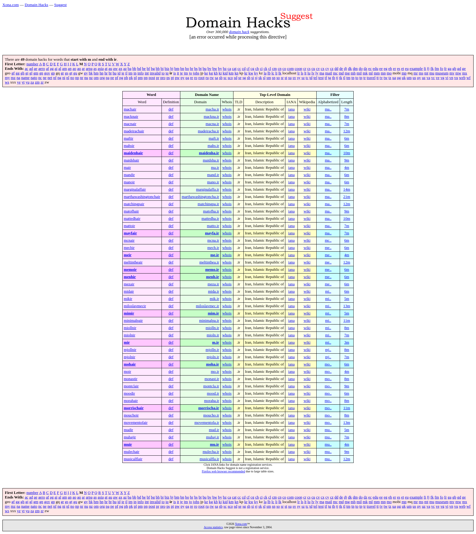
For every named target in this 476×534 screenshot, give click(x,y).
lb (268, 73)
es (398, 68)
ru (207, 78)
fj (428, 68)
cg (252, 68)
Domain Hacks (36, 4)
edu (375, 68)
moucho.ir (211, 415)
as (95, 68)
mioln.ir (213, 335)
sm (269, 78)
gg (18, 73)
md (341, 73)
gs (66, 73)
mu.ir (214, 444)
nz (91, 78)
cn (279, 68)
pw (177, 78)
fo (441, 68)
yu (27, 82)
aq (79, 68)
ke (206, 73)
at (106, 68)
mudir (128, 430)
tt (377, 78)
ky (256, 73)
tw (386, 78)
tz (390, 78)
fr (445, 68)
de (341, 68)
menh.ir (212, 277)
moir (127, 371)
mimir (129, 313)
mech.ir (213, 248)
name (25, 78)
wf (469, 78)
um (409, 78)
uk (404, 78)
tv (381, 78)
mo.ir (215, 371)
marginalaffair (135, 189)
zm (37, 82)
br (191, 68)
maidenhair (133, 153)
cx (323, 68)
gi (27, 73)
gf (13, 73)
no (72, 78)
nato (34, 78)
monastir (131, 379)
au (110, 68)
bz (224, 68)
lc (272, 73)
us (414, 78)
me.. (328, 248)
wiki (307, 109)
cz (331, 68)
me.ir (214, 255)
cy (327, 68)
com (290, 68)
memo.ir (212, 269)
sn (273, 78)
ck (265, 68)
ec (370, 68)
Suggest (60, 4)
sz (303, 78)
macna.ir (212, 124)
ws (7, 82)
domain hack (239, 31)
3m (346, 342)
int (147, 73)
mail (328, 73)
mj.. (328, 350)
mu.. (328, 430)
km (231, 73)
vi (446, 78)
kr (246, 73)
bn (182, 68)
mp (404, 73)
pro (162, 78)
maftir (128, 138)
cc (239, 68)
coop (298, 68)
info (141, 73)
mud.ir (214, 430)
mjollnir (130, 350)
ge (464, 68)
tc (307, 78)
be (144, 68)
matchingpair (134, 204)
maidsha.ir (211, 160)
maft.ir (214, 138)
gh (23, 73)
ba (129, 68)
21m (346, 197)
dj (345, 68)
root (201, 78)
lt (305, 73)
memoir (130, 269)
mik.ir (214, 299)
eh (390, 68)
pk (131, 78)
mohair (130, 364)
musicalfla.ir (209, 459)
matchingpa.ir (208, 204)
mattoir (129, 226)
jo (190, 73)
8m (346, 116)
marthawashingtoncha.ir (200, 197)
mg (347, 73)
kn (237, 73)
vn (451, 78)
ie (122, 73)
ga (449, 68)
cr (304, 68)
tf (326, 78)
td (310, 78)
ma (321, 73)
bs (196, 68)
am (64, 68)
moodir (129, 393)
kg (211, 73)
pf (116, 78)
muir (128, 444)
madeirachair (134, 131)
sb (220, 78)
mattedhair (132, 218)
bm (176, 68)
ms (421, 73)
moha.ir (212, 364)
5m (346, 299)
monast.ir (212, 379)
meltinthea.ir (209, 262)
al (59, 68)
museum (441, 73)
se (240, 78)
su (289, 78)
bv (209, 68)
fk (432, 68)
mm (377, 73)
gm (35, 73)
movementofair (136, 422)
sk (260, 78)
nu (86, 78)
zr (42, 82)
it (178, 73)
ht (110, 73)
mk (365, 73)
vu (456, 78)
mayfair (130, 233)
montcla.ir (211, 386)
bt (200, 68)
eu (407, 68)
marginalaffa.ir (207, 189)
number (32, 64)
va (428, 78)
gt (70, 73)
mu (431, 73)
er (394, 68)
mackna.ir (211, 116)
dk (350, 68)
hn (102, 73)
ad (31, 68)
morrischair (134, 408)
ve (438, 78)
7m (346, 109)
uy (419, 78)
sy (298, 78)
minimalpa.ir (209, 320)
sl (264, 78)
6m (346, 138)
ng (59, 78)
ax (120, 68)
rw (212, 78)
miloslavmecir (135, 306)
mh (353, 73)
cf (248, 68)
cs (309, 68)
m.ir (215, 342)
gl (30, 73)
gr (62, 73)
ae (35, 68)
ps (168, 78)
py (183, 78)
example (416, 68)
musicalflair (133, 459)
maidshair (131, 160)
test (321, 78)
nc (40, 78)
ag (52, 68)
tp (360, 78)
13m (346, 306)
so (278, 78)
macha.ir (212, 109)
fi (425, 68)
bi (162, 68)
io (163, 73)
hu (115, 73)
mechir (129, 248)
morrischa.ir (208, 408)
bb (134, 68)
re (191, 78)
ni (63, 78)
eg (385, 68)
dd (336, 68)
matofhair (131, 211)
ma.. (328, 109)
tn (352, 78)
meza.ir (213, 284)
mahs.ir (213, 146)
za (32, 82)
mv (451, 73)
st (285, 78)
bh (158, 68)
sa (216, 78)
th (333, 78)
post (152, 78)
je (181, 73)
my (7, 78)
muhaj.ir (212, 437)
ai (56, 68)
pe (112, 78)
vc (433, 78)
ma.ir (215, 167)
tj (337, 78)
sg (244, 78)
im (130, 73)
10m (346, 153)
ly (316, 73)
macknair (131, 116)
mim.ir (213, 313)
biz (167, 68)
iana (291, 109)
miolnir (129, 335)
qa (187, 78)
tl (344, 78)
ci (261, 68)
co (284, 68)
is (174, 73)
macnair (130, 124)
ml (371, 73)
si (252, 78)
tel (315, 78)
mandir (129, 175)
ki (220, 73)
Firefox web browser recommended (223, 471)
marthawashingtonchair (142, 197)
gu (75, 73)
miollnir (130, 328)
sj (256, 78)
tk (340, 78)
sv (294, 78)
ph (126, 78)
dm (355, 68)
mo (389, 73)
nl (67, 78)
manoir (129, 182)
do (361, 68)
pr (157, 78)
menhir (130, 277)
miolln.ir (212, 328)
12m (346, 131)
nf (54, 78)
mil (359, 73)
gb (454, 68)
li (276, 73)
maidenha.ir (209, 153)
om (96, 78)
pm (140, 78)
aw (115, 68)
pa (107, 78)
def (170, 109)
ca (229, 68)
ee (380, 68)
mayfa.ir (212, 233)
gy (86, 73)
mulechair (131, 452)
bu (204, 68)
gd (459, 68)
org (102, 78)
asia (101, 68)
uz (424, 78)
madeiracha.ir (208, 131)
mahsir (129, 146)
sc (225, 78)
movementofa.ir (206, 422)
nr (81, 78)
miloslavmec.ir (207, 306)
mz (13, 78)
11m (346, 320)
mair (127, 167)
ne (44, 78)
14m (346, 189)
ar (83, 68)
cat (234, 68)
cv (318, 68)
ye (19, 82)
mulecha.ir (210, 452)
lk (279, 73)
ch (257, 68)
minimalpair (133, 320)
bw (214, 68)
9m (346, 160)
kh (216, 73)
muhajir (130, 437)
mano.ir (213, 182)
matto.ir (213, 226)
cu (313, 68)
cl (269, 68)
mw (458, 73)
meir (128, 255)
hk (91, 73)
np (77, 78)
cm (274, 68)
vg (442, 78)
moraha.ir (211, 401)
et (402, 68)
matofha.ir (211, 211)
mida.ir (213, 291)
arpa (89, 68)
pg (121, 78)
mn (383, 73)
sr (282, 78)
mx (464, 73)
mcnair (129, 240)
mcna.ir (213, 240)
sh (248, 78)
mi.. (328, 291)
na (18, 78)
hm (95, 73)
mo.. (328, 364)
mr (415, 73)
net (49, 78)
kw (251, 73)
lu (309, 73)
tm (348, 78)
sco (230, 78)
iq (166, 73)
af (47, 68)
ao (74, 68)
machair (130, 109)
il (126, 73)
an (70, 68)
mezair (129, 284)
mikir (128, 299)
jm (186, 73)
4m (346, 167)
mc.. (328, 240)
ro (195, 78)
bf (148, 68)
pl (135, 78)
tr (364, 78)
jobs (196, 73)
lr (299, 73)
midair (129, 291)
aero (41, 68)
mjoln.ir (213, 357)
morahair (131, 401)
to (357, 78)
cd (244, 68)
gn (41, 73)
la (265, 73)
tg (329, 78)
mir (127, 342)
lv (312, 73)
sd (235, 78)
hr (106, 73)
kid (225, 73)
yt (23, 82)
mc (335, 73)
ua (394, 78)
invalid (155, 73)
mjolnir (129, 357)
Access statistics (213, 527)
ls (302, 73)
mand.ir (213, 175)
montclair (131, 386)
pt (172, 78)
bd (139, 68)
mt (426, 73)
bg (153, 68)
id (119, 73)
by (220, 68)
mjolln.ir (212, 350)
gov (47, 73)
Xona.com (10, 4)
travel (371, 78)
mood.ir (213, 393)
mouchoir (131, 415)
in (135, 73)
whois (227, 109)
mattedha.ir (210, 218)
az (125, 68)
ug (399, 78)
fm (437, 68)
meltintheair (133, 262)
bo (187, 68)
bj (171, 68)
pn (146, 78)
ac (26, 68)
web (462, 78)
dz (365, 68)
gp (53, 73)
